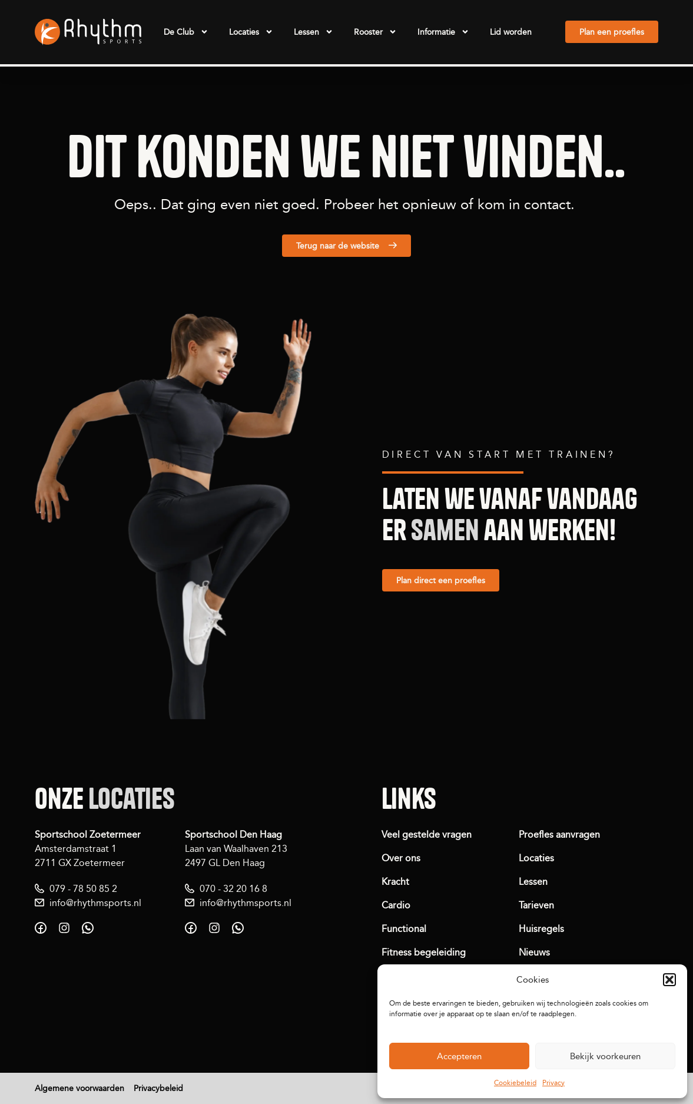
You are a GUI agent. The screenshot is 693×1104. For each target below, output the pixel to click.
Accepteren (459, 1056)
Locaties (251, 32)
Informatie (443, 32)
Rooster (375, 32)
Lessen (313, 32)
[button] (669, 980)
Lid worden (511, 32)
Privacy (553, 1082)
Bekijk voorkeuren (605, 1056)
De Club (186, 32)
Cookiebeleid (515, 1082)
